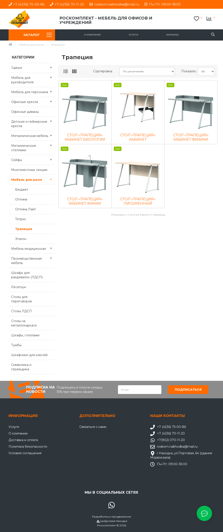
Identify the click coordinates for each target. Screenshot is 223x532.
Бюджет (21, 190)
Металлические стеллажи (33, 146)
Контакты (172, 34)
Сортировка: (103, 71)
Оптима (21, 199)
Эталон (20, 239)
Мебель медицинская (33, 248)
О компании (92, 34)
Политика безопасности (28, 447)
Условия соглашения (25, 453)
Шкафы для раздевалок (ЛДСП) (27, 275)
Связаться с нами (92, 427)
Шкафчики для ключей (29, 355)
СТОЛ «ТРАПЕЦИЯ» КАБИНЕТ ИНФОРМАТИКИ (137, 137)
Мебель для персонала (33, 91)
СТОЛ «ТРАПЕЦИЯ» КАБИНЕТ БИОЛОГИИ (85, 137)
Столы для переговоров (21, 299)
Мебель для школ (31, 44)
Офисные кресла (33, 101)
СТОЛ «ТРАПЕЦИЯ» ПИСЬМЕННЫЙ (137, 201)
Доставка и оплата (23, 440)
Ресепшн (18, 287)
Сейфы (33, 159)
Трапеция (23, 229)
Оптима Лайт (25, 209)
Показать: (188, 71)
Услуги (133, 34)
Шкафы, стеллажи (25, 335)
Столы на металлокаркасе (24, 323)
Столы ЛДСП (21, 311)
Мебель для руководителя (33, 78)
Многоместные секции (29, 170)
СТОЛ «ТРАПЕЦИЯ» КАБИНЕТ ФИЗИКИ (191, 137)
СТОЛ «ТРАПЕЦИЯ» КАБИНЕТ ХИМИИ (85, 201)
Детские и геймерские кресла (33, 122)
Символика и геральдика (21, 367)
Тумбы (16, 345)
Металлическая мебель (33, 135)
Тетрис (20, 219)
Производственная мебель (33, 259)
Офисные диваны (25, 112)
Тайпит (33, 67)
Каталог (38, 35)
